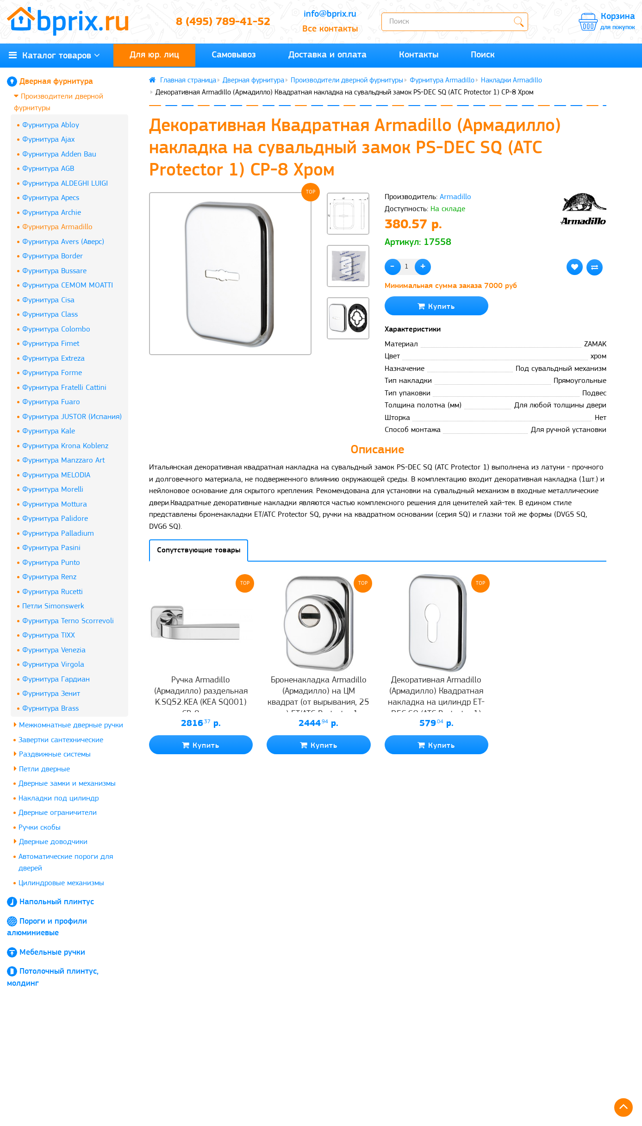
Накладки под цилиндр (59, 798)
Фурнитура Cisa (48, 300)
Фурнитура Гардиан (56, 679)
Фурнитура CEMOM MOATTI (67, 285)
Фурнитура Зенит (51, 694)
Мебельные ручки (52, 952)
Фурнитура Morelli (52, 490)
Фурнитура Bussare (54, 271)
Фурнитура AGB (48, 169)
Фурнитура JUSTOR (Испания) (72, 417)
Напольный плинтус (56, 902)
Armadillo (455, 197)
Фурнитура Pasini (51, 548)
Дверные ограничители (58, 813)
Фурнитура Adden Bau (59, 154)
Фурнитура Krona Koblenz (65, 446)
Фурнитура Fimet (50, 344)
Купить (436, 306)
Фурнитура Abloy (50, 125)
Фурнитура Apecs (50, 198)
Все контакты (330, 29)
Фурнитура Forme (52, 373)
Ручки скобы (40, 828)
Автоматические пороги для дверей (66, 863)
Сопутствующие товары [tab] (198, 550)
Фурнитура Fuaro (51, 402)
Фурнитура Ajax (48, 140)
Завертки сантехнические (61, 740)
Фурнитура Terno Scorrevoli (68, 621)
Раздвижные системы (52, 754)
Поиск (483, 55)
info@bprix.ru (330, 14)
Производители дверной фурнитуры (58, 102)
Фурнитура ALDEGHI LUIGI (65, 184)
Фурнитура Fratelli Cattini (64, 388)
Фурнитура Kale (48, 431)
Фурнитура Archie (51, 213)
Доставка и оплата (327, 55)
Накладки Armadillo (511, 80)
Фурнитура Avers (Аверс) (63, 242)
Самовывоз (234, 55)
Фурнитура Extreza (53, 359)
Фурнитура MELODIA (56, 475)
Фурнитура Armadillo (57, 227)
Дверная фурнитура (56, 81)
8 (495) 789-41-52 (223, 22)
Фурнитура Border (52, 256)
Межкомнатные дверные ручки (68, 724)
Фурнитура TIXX (48, 635)
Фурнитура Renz (49, 577)
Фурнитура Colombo (56, 329)
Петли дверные (42, 768)
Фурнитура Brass (50, 709)
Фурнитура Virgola (53, 665)
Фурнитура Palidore (55, 519)
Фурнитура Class (50, 315)
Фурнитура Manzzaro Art (63, 460)
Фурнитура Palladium (58, 534)
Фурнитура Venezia (54, 650)
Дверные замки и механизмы (67, 784)
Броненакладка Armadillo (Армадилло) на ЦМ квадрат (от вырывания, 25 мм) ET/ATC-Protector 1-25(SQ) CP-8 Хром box (318, 703)
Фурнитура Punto (51, 563)
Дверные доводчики (50, 841)
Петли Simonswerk (53, 606)
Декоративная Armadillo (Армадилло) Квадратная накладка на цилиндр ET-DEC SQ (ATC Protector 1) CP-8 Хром (436, 703)
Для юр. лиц (154, 55)
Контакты (418, 55)
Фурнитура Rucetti (52, 592)
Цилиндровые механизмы (61, 883)
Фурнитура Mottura (54, 504)
